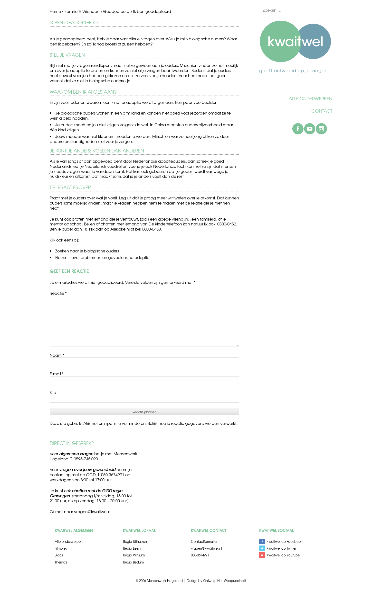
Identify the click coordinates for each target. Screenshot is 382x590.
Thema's (61, 562)
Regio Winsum (134, 555)
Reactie (58, 293)
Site (53, 392)
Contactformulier (204, 541)
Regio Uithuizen (135, 541)
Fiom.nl (61, 257)
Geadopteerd (116, 11)
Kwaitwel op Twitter (281, 548)
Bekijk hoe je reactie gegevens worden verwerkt (192, 423)
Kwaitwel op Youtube (283, 555)
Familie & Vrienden (82, 11)
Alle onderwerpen (310, 98)
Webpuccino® (235, 580)
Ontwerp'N (211, 580)
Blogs (59, 555)
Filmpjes (61, 548)
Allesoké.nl (120, 229)
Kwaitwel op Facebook (285, 541)
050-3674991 (200, 555)
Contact (321, 111)
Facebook (298, 128)
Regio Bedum (133, 562)
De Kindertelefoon (165, 224)
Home (55, 11)
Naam (57, 355)
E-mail (57, 373)
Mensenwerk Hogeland (165, 580)
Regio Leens (132, 548)
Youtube (309, 128)
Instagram (321, 128)
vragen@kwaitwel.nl (92, 511)
